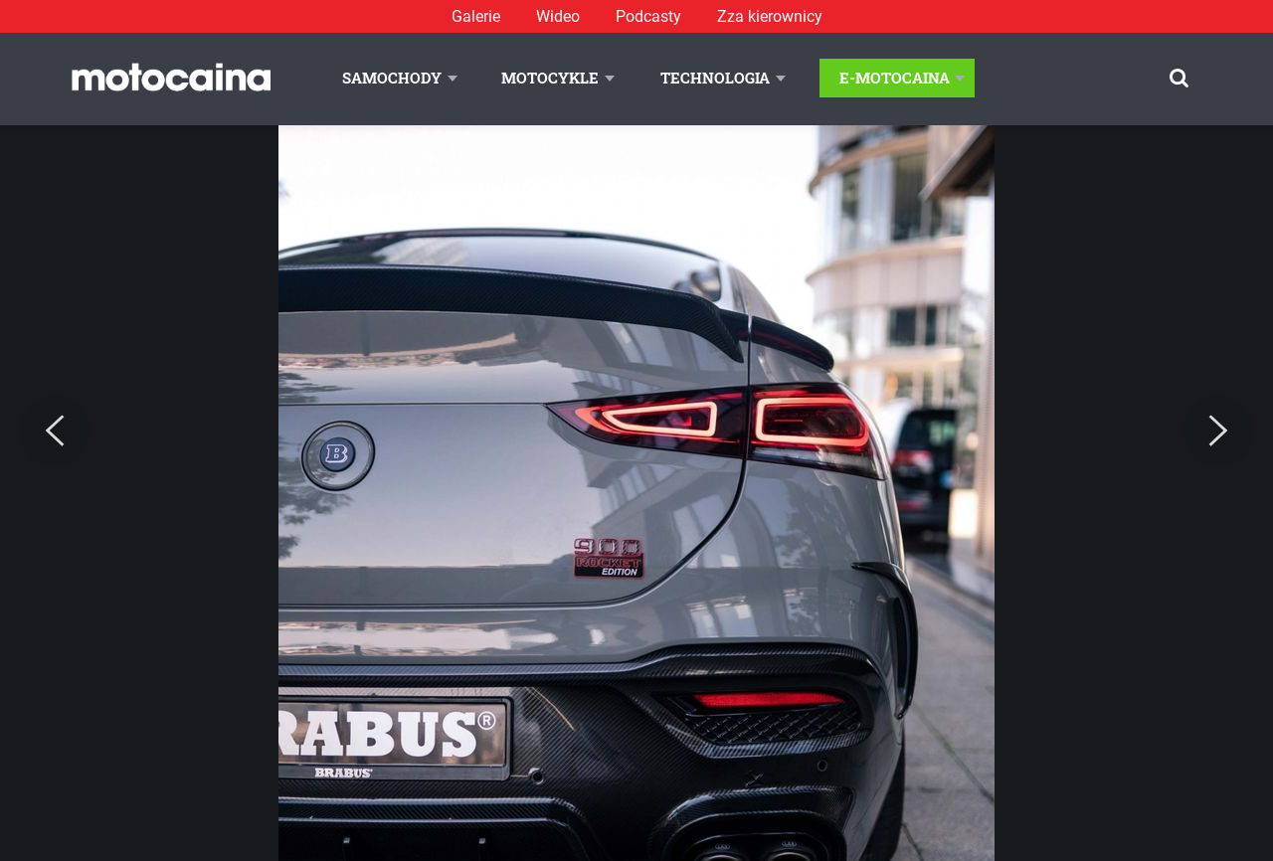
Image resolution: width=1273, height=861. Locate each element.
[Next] (1218, 431)
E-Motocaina (894, 77)
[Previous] (55, 431)
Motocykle (550, 77)
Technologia (715, 77)
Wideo (558, 16)
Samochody (392, 77)
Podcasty (648, 16)
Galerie (476, 16)
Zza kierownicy (769, 16)
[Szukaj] (1179, 78)
